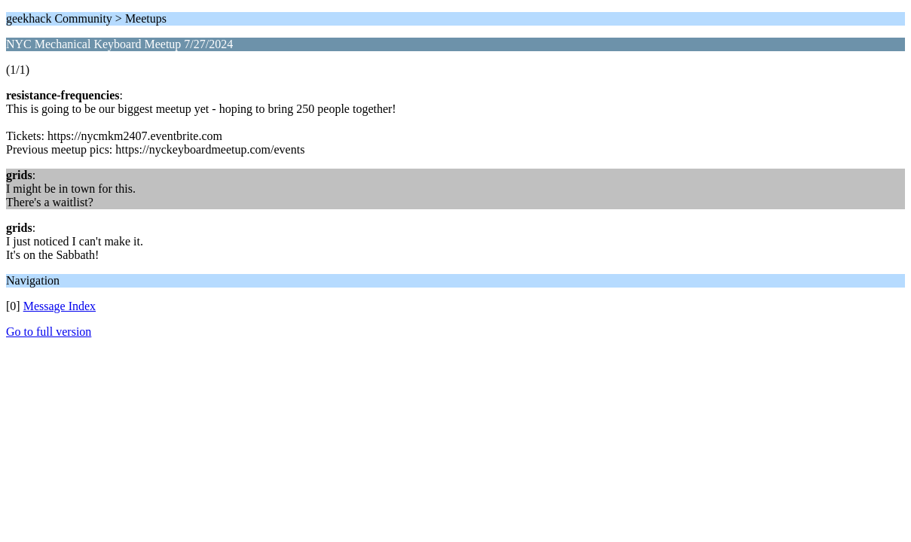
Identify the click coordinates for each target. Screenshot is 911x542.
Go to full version (48, 331)
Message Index (59, 306)
